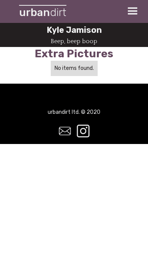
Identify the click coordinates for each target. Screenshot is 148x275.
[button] (132, 11)
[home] (40, 11)
